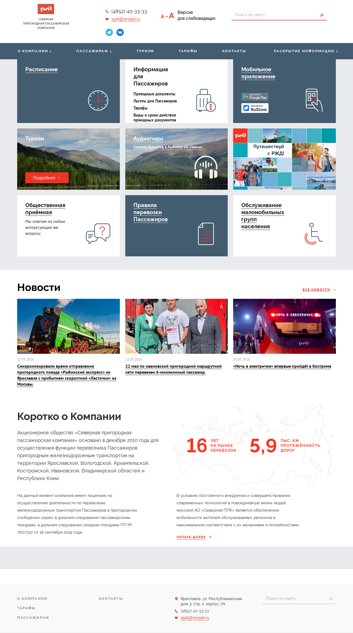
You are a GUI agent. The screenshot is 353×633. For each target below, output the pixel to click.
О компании (33, 51)
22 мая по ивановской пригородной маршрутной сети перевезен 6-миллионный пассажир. (173, 369)
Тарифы (188, 51)
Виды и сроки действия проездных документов (154, 117)
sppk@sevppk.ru (125, 18)
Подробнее (44, 178)
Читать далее (191, 537)
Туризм (145, 51)
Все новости (316, 289)
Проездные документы (154, 93)
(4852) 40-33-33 (129, 11)
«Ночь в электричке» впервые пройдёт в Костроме (282, 366)
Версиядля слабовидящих (196, 15)
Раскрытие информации (304, 51)
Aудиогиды (148, 138)
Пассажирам (92, 51)
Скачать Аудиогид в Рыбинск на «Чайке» (168, 147)
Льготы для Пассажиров (155, 101)
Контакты (234, 51)
